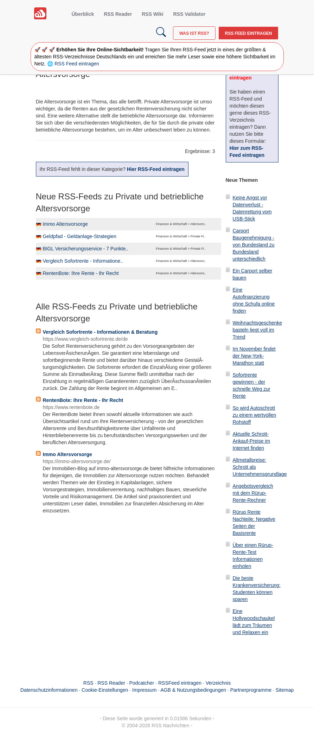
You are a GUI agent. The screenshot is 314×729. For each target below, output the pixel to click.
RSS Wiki (152, 14)
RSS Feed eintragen (248, 33)
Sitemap (285, 690)
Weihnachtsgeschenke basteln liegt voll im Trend (257, 330)
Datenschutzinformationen (49, 690)
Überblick (83, 14)
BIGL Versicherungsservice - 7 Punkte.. (85, 248)
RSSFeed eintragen (179, 683)
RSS (88, 683)
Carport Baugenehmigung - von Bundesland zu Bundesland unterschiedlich (254, 245)
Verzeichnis (218, 683)
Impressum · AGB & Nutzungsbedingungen (179, 690)
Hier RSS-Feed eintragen (156, 169)
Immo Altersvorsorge (65, 224)
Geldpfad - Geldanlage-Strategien (79, 236)
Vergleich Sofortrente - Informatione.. (83, 261)
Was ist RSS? (194, 33)
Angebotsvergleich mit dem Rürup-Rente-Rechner (253, 493)
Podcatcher (141, 683)
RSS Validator (189, 14)
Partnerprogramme (251, 690)
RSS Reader (118, 14)
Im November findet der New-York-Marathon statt (254, 356)
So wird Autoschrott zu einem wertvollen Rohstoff (254, 415)
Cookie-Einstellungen (105, 690)
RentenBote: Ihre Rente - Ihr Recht (80, 273)
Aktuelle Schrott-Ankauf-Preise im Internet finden (251, 441)
